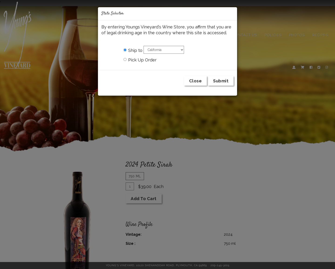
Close (195, 80)
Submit (220, 80)
